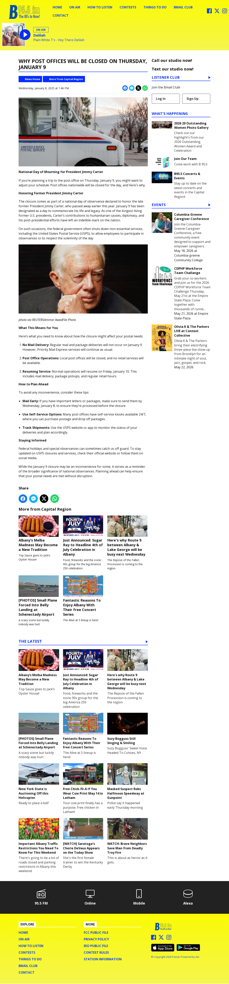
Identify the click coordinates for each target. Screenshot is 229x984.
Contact (61, 15)
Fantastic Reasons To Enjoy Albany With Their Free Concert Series (83, 596)
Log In (161, 98)
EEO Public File (96, 946)
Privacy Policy (96, 939)
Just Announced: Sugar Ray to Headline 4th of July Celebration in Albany (83, 536)
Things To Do (155, 7)
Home (57, 7)
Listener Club (166, 78)
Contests (128, 7)
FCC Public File (96, 933)
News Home (32, 79)
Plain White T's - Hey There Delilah (58, 40)
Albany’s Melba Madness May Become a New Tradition (39, 533)
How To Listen (99, 7)
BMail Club (183, 7)
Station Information (103, 959)
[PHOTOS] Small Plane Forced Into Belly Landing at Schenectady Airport (39, 596)
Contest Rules (96, 953)
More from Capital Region (66, 79)
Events (159, 205)
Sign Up (192, 98)
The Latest (30, 642)
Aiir (197, 957)
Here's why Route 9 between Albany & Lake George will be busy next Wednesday (127, 536)
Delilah (39, 35)
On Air (74, 7)
